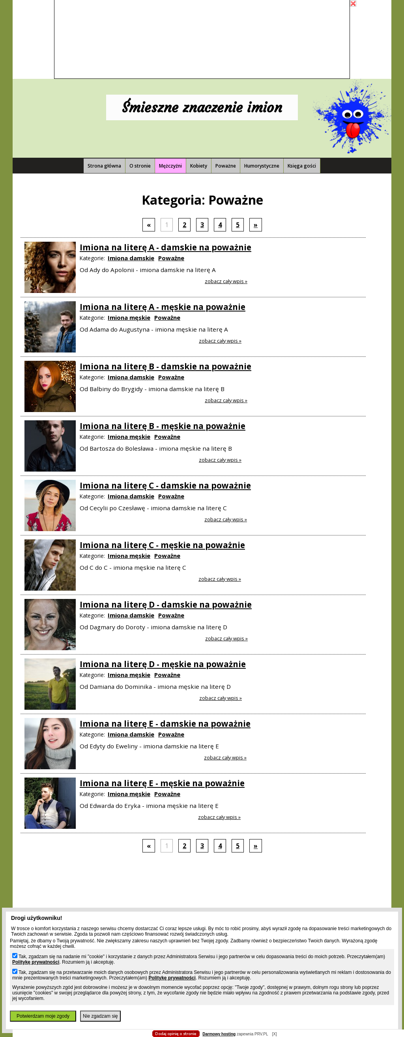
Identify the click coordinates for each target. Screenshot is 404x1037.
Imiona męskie (129, 317)
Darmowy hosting (219, 1034)
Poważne (225, 165)
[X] (274, 1034)
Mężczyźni (170, 165)
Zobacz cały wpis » (226, 281)
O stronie (140, 165)
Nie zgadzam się (100, 1016)
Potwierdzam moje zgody (43, 1016)
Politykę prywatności (35, 962)
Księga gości (302, 165)
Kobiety (198, 165)
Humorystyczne (261, 165)
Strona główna (104, 165)
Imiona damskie (131, 258)
